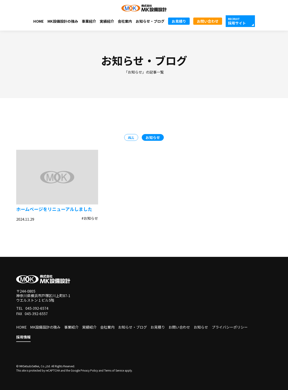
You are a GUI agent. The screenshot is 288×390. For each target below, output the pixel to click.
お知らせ (201, 327)
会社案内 (125, 21)
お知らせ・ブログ (150, 21)
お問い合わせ (207, 21)
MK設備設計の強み (62, 21)
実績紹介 (107, 21)
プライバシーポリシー (230, 327)
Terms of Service (114, 370)
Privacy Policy (89, 370)
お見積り (179, 21)
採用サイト (237, 23)
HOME (38, 21)
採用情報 (23, 337)
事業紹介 (89, 21)
